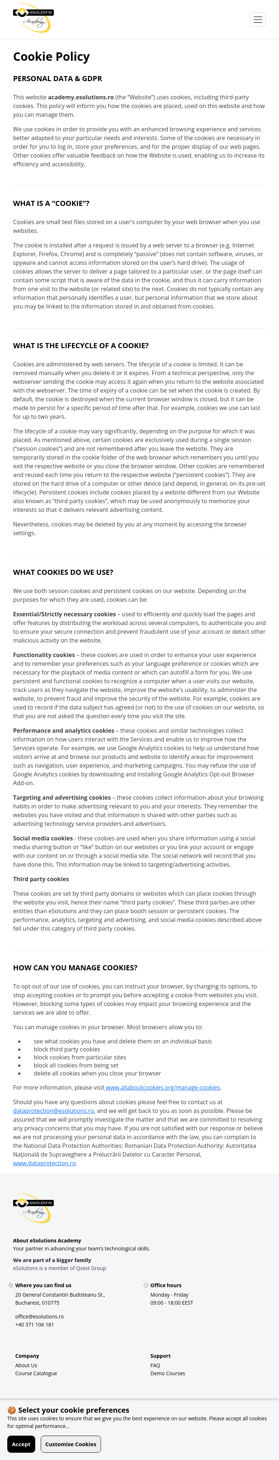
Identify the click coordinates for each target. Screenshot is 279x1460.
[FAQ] (155, 1365)
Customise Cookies (71, 1444)
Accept (21, 1444)
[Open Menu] (258, 19)
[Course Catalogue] (36, 1373)
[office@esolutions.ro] (39, 1316)
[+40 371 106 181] (34, 1324)
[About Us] (26, 1365)
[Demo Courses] (167, 1373)
